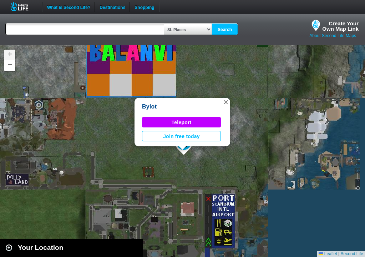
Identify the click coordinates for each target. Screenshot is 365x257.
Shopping (144, 7)
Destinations (112, 7)
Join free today (181, 136)
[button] (226, 102)
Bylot (149, 107)
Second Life (23, 6)
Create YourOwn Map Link (340, 26)
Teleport (182, 122)
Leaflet (328, 253)
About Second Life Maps (332, 35)
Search (225, 29)
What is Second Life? (68, 7)
